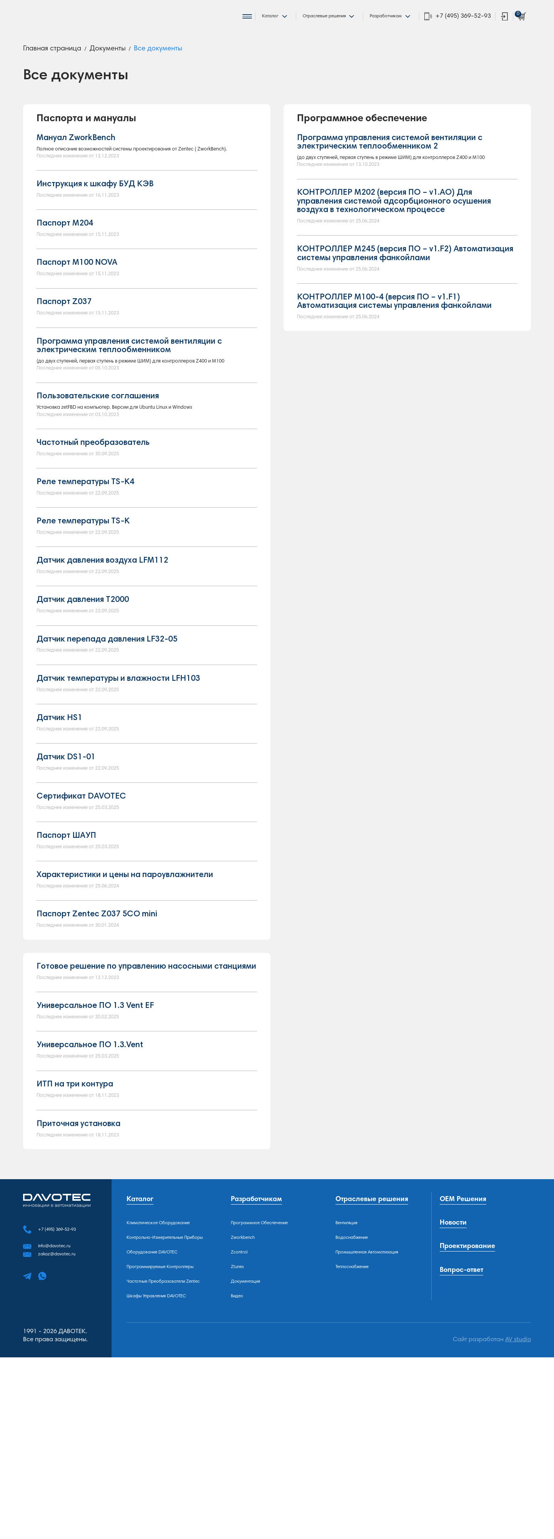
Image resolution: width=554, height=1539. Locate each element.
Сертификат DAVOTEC (81, 915)
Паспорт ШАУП (66, 958)
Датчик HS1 (59, 828)
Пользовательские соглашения (98, 459)
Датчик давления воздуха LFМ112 (102, 653)
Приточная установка (78, 1276)
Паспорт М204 (65, 255)
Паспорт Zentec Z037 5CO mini (97, 1045)
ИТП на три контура (75, 1233)
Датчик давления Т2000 (83, 697)
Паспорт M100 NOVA (77, 298)
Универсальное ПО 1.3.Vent (90, 1189)
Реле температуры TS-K (83, 610)
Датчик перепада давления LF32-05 (107, 741)
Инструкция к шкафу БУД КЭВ (95, 211)
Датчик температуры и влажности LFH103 (118, 784)
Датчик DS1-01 (66, 871)
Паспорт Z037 (64, 342)
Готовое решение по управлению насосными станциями (146, 1102)
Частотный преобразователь (93, 522)
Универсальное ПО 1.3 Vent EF (95, 1146)
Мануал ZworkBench (76, 148)
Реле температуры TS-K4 (85, 566)
